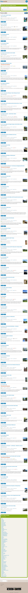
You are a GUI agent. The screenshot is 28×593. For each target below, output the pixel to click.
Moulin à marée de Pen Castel (5, 555)
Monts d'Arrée (3, 553)
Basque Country (4, 524)
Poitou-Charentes (4, 568)
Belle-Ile (3, 526)
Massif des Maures (4, 551)
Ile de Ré (3, 543)
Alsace (2, 519)
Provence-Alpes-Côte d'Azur (5, 570)
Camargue (3, 530)
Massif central (3, 549)
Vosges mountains (4, 576)
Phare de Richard (4, 562)
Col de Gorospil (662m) (4, 535)
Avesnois (3, 521)
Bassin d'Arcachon (4, 525)
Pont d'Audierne (4, 569)
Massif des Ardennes (4, 550)
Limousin (3, 547)
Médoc (2, 552)
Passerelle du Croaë (4, 557)
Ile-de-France (3, 544)
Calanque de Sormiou (4, 529)
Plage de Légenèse (4, 564)
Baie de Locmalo (4, 522)
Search (25, 9)
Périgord (3, 560)
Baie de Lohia (3, 523)
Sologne (3, 573)
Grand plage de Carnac (4, 541)
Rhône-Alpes (3, 572)
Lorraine (3, 548)
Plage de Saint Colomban (5, 566)
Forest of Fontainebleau (4, 539)
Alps (2, 518)
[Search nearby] (26, 7)
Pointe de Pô (3, 567)
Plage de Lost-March (4, 565)
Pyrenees (3, 571)
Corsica (2, 536)
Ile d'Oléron (3, 542)
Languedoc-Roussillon (4, 546)
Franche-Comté (3, 540)
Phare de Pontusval (4, 561)
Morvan (3, 554)
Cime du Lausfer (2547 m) (5, 533)
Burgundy (3, 528)
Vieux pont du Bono (4, 575)
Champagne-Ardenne (4, 532)
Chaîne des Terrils (4, 531)
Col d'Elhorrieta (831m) (4, 534)
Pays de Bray (3, 558)
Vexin (2, 574)
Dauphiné (3, 537)
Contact (1, 585)
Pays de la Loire (3, 559)
